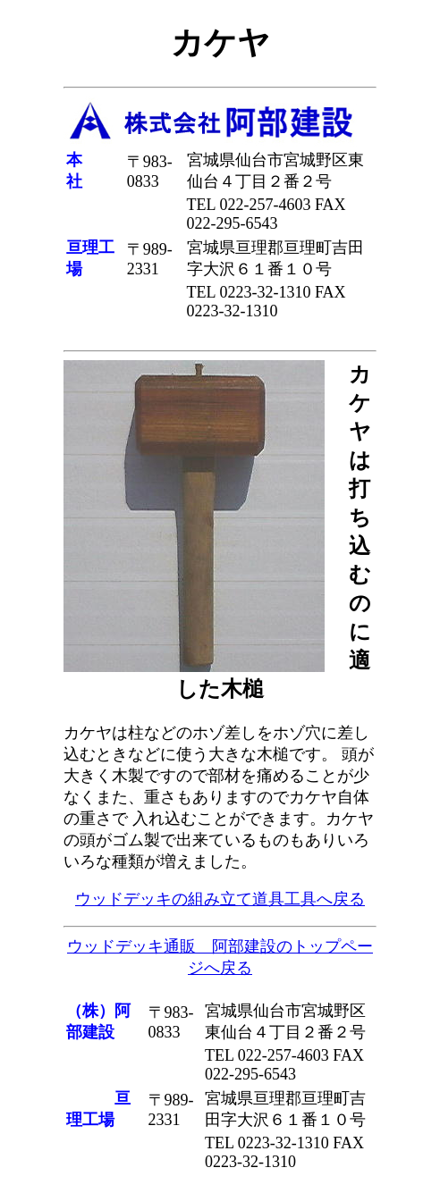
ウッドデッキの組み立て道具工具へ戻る (220, 899)
